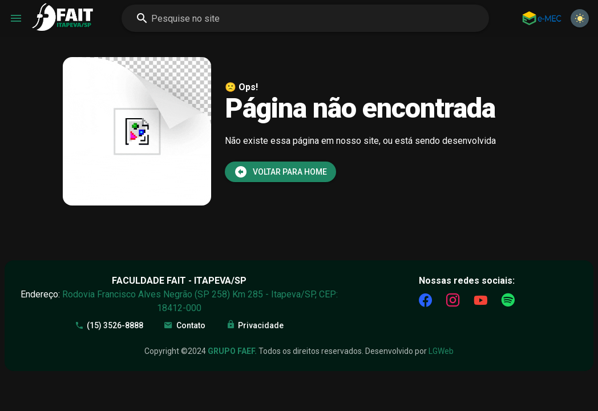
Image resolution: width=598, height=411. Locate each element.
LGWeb (441, 351)
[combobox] (305, 18)
